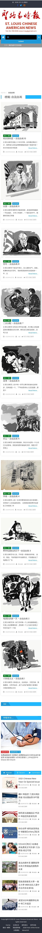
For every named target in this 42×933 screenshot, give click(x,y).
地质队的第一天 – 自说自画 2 (16, 618)
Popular (7, 773)
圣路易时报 (5, 752)
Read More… (33, 148)
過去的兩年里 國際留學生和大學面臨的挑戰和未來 (28, 866)
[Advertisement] (21, 69)
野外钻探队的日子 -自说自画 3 (17, 550)
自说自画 (15, 136)
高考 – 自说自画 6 (11, 380)
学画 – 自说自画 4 (11, 496)
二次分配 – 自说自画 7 (13, 323)
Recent (21, 773)
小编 (19, 337)
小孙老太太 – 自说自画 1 (14, 678)
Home (8, 925)
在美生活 (16, 925)
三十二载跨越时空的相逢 (13, 45)
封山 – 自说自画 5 (11, 438)
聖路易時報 (16, 928)
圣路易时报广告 (15, 752)
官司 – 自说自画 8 (11, 264)
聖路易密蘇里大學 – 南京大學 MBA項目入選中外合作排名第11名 (28, 884)
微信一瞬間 (6, 928)
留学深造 (33, 925)
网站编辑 (20, 152)
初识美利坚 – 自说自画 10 (14, 138)
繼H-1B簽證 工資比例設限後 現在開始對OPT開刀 (28, 797)
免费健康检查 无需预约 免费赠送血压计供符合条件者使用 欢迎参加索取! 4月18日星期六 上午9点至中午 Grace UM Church (20, 757)
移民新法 (25, 925)
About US (25, 930)
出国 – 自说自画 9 (11, 206)
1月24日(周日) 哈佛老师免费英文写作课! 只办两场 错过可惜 (29, 847)
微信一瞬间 (7, 136)
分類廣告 (16, 930)
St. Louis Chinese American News (21, 25)
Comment (34, 773)
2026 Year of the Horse (31, 928)
